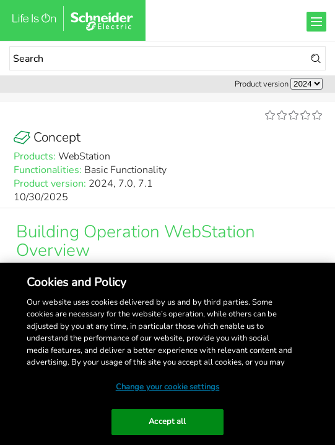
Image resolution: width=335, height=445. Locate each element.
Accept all (167, 421)
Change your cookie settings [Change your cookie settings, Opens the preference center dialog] (168, 386)
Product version (262, 84)
